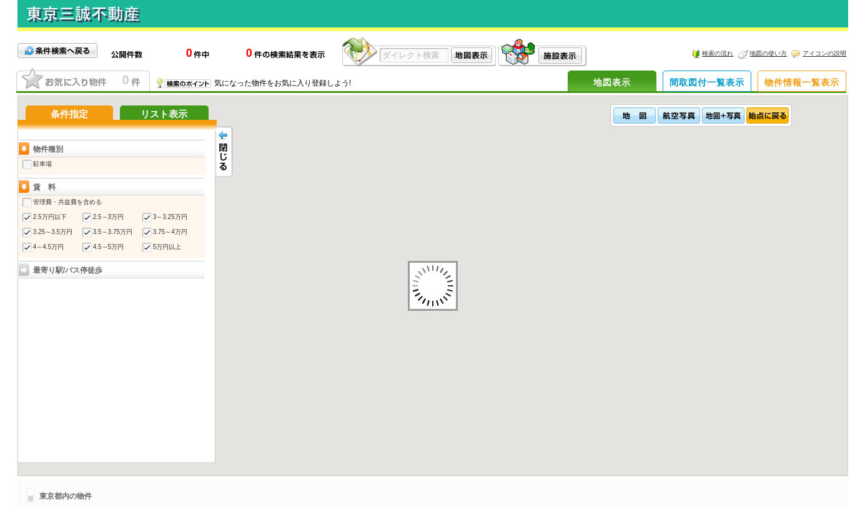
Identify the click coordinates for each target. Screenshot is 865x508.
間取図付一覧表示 (707, 82)
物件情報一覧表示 (801, 82)
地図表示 (612, 82)
